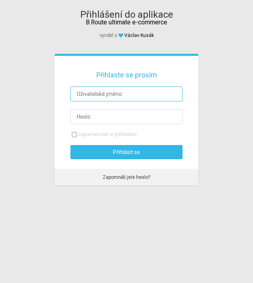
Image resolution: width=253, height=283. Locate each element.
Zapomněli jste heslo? (126, 177)
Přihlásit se (126, 152)
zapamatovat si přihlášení (107, 134)
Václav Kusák (139, 35)
